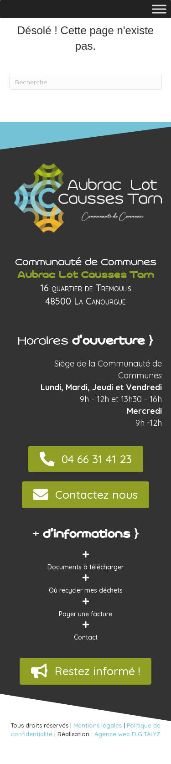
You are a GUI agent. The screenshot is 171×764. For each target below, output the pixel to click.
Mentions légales (97, 725)
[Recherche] (85, 82)
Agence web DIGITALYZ (127, 734)
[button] (85, 459)
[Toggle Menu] (159, 9)
